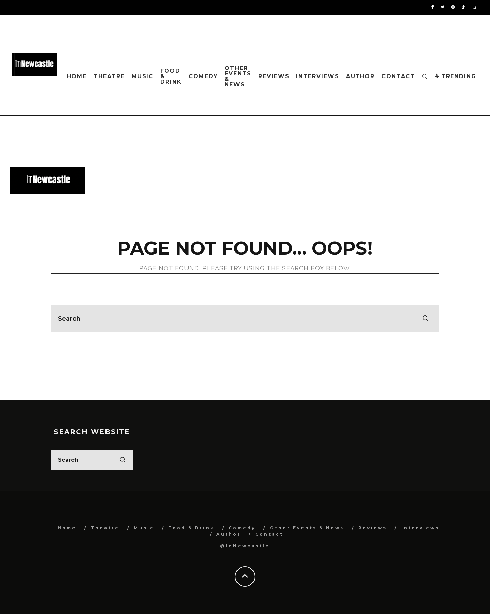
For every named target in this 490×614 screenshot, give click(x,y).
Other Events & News (238, 76)
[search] (425, 318)
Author (360, 76)
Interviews (317, 76)
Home (77, 76)
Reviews (273, 76)
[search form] (245, 318)
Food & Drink (171, 76)
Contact (398, 76)
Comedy (203, 76)
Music (143, 76)
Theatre (109, 76)
